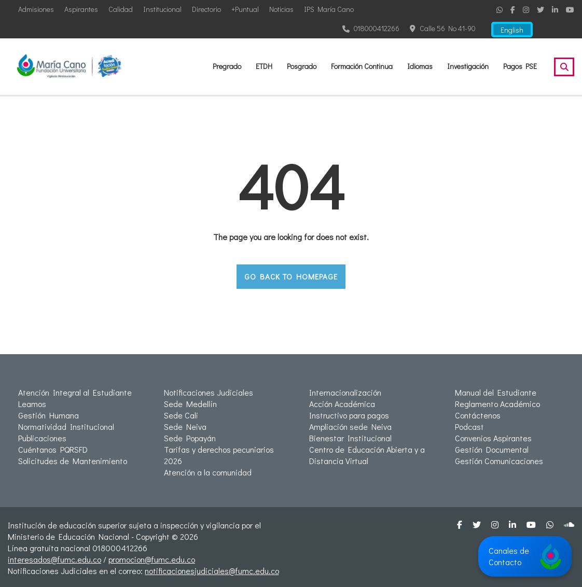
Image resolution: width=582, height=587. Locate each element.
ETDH (264, 66)
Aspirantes (81, 9)
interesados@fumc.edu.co (54, 559)
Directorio (206, 9)
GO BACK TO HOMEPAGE (291, 276)
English (512, 30)
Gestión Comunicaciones (499, 460)
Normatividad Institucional (66, 426)
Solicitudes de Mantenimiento (72, 460)
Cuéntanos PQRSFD (53, 449)
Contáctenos (478, 415)
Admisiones (36, 9)
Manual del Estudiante (495, 392)
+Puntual (245, 9)
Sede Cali (181, 415)
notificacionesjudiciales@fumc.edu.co (212, 570)
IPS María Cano (329, 9)
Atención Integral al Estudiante (75, 392)
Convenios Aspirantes (493, 437)
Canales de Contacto (525, 556)
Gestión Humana (48, 415)
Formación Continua (362, 66)
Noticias (281, 9)
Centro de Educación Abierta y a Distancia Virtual (367, 455)
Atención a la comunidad (208, 472)
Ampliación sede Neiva (350, 426)
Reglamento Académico (497, 403)
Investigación (468, 66)
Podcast (469, 426)
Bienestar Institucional (350, 437)
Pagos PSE (520, 66)
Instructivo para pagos (349, 415)
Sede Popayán (190, 437)
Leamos (32, 403)
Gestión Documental (492, 449)
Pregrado (227, 66)
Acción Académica (342, 403)
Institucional (162, 9)
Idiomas (420, 66)
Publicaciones (42, 437)
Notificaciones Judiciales (208, 392)
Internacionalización (345, 392)
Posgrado (301, 66)
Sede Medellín (190, 403)
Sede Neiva (185, 426)
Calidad (120, 9)
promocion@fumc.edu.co (151, 559)
